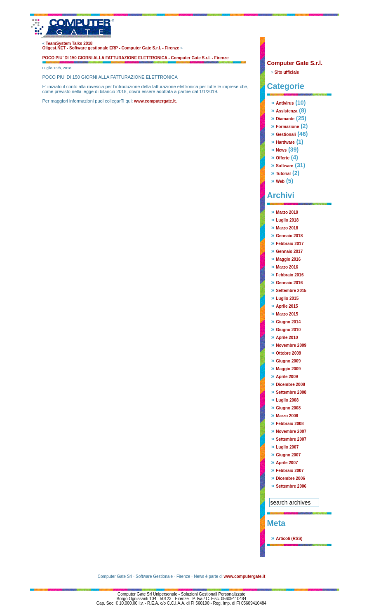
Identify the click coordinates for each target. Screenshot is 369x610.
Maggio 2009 (288, 369)
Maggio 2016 (288, 259)
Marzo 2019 (287, 212)
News (281, 150)
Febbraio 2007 (289, 470)
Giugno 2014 (288, 322)
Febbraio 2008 (289, 423)
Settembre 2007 (291, 439)
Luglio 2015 (287, 298)
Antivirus (285, 103)
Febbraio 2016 (289, 275)
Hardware (285, 142)
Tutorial (283, 173)
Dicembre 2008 (290, 384)
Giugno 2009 (288, 361)
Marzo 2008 (287, 416)
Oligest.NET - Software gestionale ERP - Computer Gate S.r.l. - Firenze (110, 48)
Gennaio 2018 (289, 236)
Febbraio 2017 (289, 243)
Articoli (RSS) (289, 538)
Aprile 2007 (287, 462)
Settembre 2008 (291, 392)
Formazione (287, 126)
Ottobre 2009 (288, 353)
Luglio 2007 (287, 447)
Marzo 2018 (287, 228)
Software (284, 166)
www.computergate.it (244, 576)
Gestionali (286, 134)
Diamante (285, 119)
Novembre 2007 (291, 431)
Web (280, 181)
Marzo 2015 (287, 314)
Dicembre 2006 (290, 478)
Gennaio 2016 (289, 282)
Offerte (282, 158)
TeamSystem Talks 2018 (69, 43)
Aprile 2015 (287, 306)
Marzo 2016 (287, 267)
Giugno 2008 (288, 408)
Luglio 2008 (287, 400)
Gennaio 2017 (289, 251)
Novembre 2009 (291, 345)
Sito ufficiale (287, 72)
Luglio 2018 (287, 220)
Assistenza (286, 111)
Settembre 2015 (291, 290)
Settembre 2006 (291, 486)
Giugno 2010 (288, 329)
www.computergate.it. (155, 101)
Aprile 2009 (287, 376)
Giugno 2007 (288, 455)
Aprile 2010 (287, 337)
